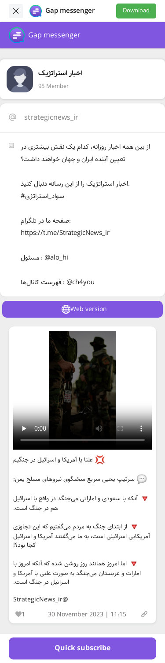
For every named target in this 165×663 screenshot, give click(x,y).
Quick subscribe (82, 648)
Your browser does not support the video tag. (82, 390)
